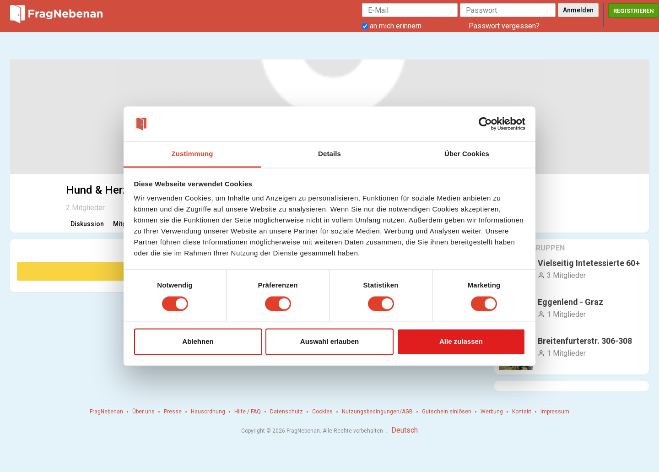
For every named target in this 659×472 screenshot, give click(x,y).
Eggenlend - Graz (570, 302)
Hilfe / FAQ (247, 411)
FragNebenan (106, 411)
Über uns (143, 411)
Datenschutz (286, 411)
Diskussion (87, 224)
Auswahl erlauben (329, 342)
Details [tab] (329, 154)
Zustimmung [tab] (192, 154)
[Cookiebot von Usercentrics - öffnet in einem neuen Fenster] (485, 123)
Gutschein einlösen (446, 411)
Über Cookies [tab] (466, 154)
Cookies (322, 411)
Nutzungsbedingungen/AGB (377, 411)
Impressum (554, 411)
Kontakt (521, 411)
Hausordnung (208, 411)
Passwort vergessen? (504, 26)
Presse (173, 411)
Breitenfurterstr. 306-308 (585, 341)
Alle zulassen (461, 342)
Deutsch (404, 430)
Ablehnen (197, 342)
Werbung (492, 411)
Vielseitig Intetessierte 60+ (589, 263)
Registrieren (633, 10)
